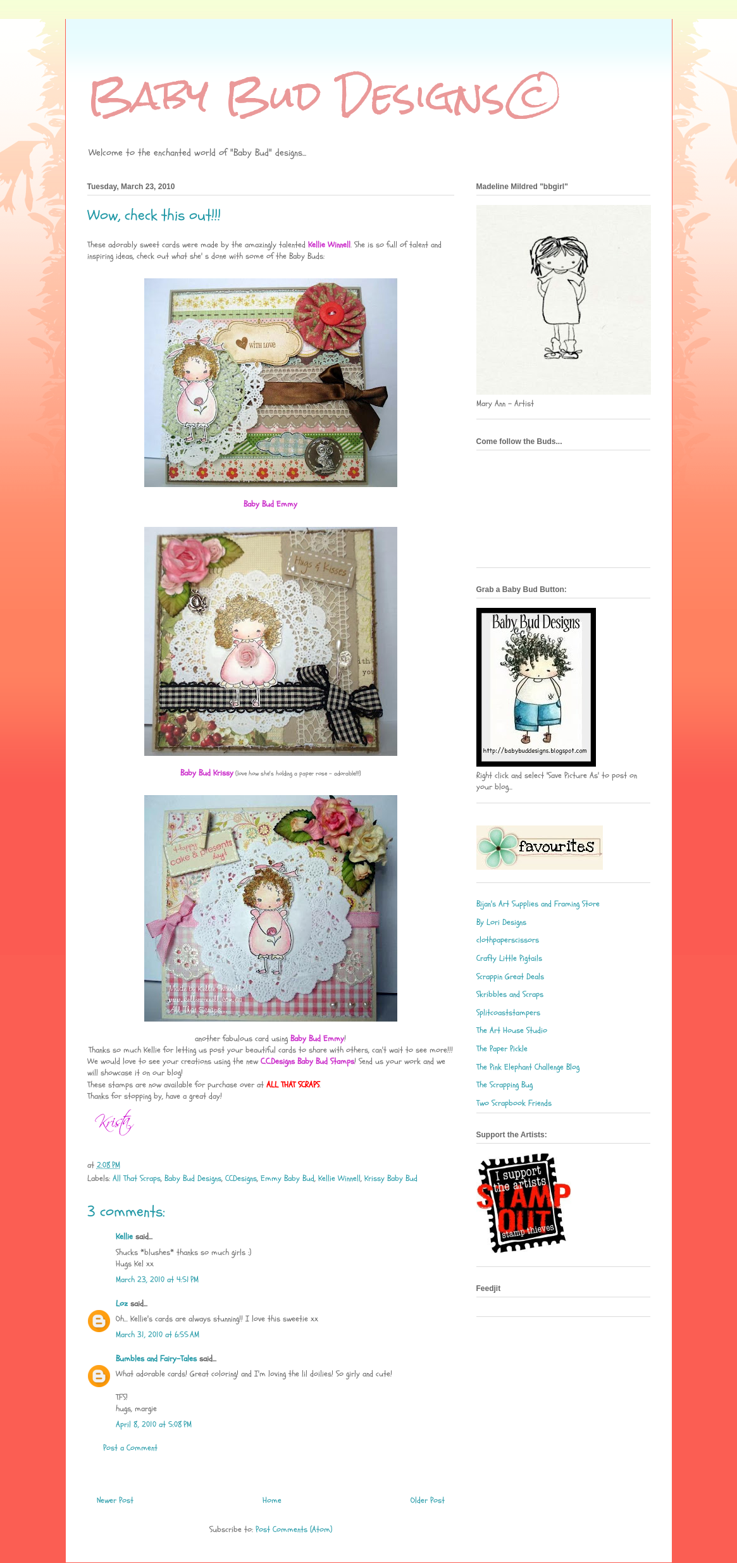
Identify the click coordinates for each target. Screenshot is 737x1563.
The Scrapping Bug (504, 1084)
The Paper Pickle (502, 1048)
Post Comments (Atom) (294, 1529)
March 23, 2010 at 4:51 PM (157, 1279)
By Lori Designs (501, 922)
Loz (122, 1303)
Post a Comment (130, 1448)
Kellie (124, 1236)
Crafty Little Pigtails (509, 958)
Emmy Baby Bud (287, 1178)
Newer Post (115, 1500)
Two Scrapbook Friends (514, 1103)
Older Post (428, 1500)
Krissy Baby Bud (391, 1178)
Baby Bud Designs (192, 1178)
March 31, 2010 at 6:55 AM (157, 1334)
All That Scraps (137, 1178)
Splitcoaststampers (508, 1012)
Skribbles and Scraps (509, 994)
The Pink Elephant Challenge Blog (527, 1067)
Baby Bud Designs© (326, 95)
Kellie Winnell (339, 1178)
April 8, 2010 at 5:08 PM (154, 1424)
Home (272, 1500)
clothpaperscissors (507, 940)
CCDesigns (241, 1178)
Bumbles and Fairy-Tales (156, 1358)
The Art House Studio (511, 1030)
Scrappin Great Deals (510, 976)
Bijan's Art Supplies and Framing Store (538, 904)
